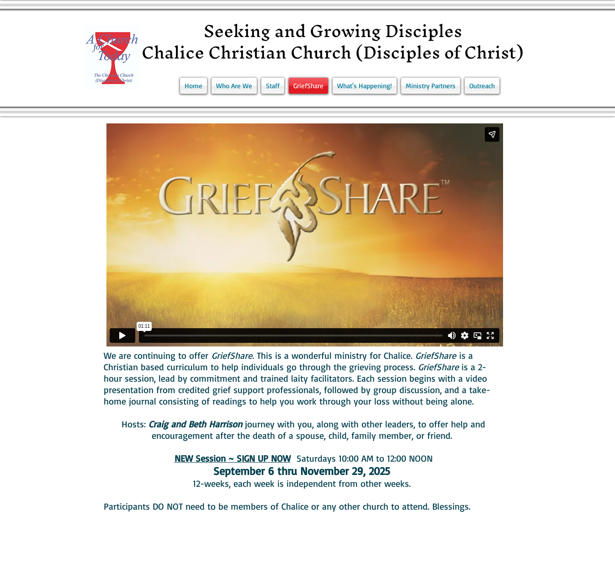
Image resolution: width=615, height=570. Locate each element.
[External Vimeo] (304, 235)
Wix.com (226, 565)
